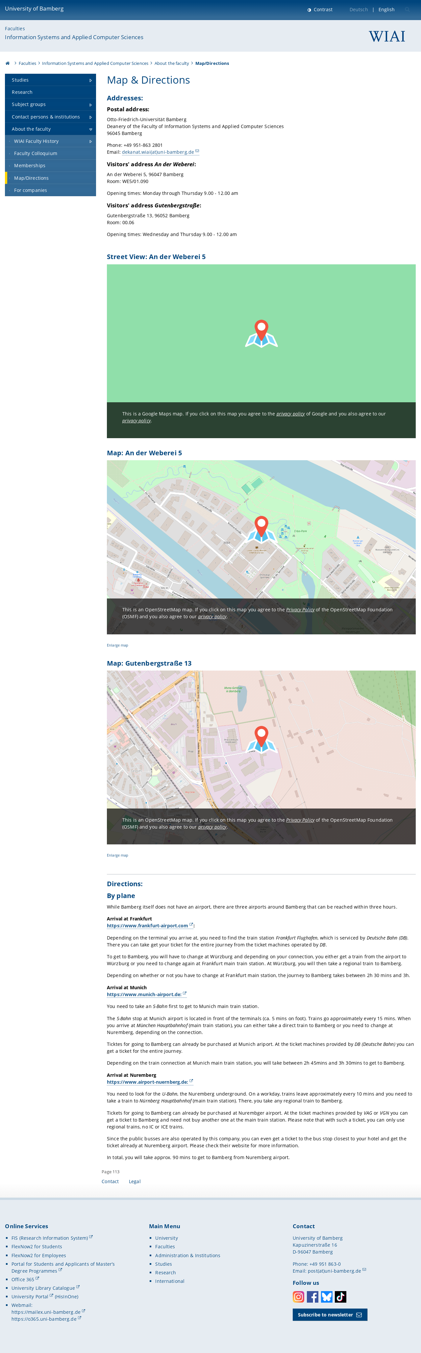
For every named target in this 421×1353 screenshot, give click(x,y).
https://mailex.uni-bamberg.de (46, 1312)
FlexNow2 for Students (37, 1246)
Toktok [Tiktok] (340, 1297)
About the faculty (172, 63)
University (166, 1238)
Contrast (322, 9)
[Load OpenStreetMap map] (261, 547)
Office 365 (23, 1279)
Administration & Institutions (187, 1255)
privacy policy (291, 414)
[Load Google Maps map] (261, 351)
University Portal (30, 1296)
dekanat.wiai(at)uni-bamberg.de (158, 152)
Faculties (15, 28)
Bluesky (327, 1297)
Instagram (298, 1297)
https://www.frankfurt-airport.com (147, 925)
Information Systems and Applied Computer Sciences (74, 37)
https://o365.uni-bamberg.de (44, 1319)
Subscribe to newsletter (325, 1315)
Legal (135, 1181)
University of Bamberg (34, 8)
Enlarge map (118, 645)
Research (165, 1272)
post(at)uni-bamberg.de (334, 1271)
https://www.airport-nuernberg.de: (147, 1082)
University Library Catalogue (43, 1288)
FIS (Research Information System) (50, 1238)
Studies (163, 1264)
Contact (110, 1181)
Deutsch (359, 9)
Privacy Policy (300, 609)
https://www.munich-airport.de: (144, 994)
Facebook (312, 1297)
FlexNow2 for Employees (39, 1255)
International (170, 1281)
